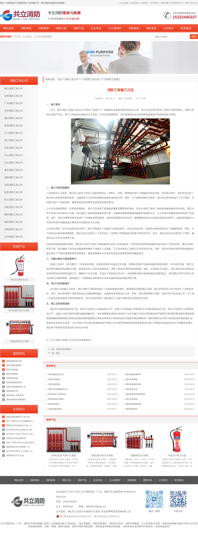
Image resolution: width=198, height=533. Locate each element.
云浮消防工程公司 (13, 236)
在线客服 (134, 3)
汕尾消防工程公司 (13, 207)
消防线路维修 (54, 384)
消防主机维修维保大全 (58, 389)
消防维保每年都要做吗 (135, 394)
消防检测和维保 (55, 409)
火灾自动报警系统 (42, 36)
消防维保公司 (177, 3)
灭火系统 (27, 36)
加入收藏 (124, 3)
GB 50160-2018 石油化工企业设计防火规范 (21, 430)
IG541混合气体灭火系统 (63, 455)
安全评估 (96, 28)
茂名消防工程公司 (13, 147)
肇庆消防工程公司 (13, 170)
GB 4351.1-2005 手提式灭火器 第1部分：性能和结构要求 (21, 434)
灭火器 (17, 36)
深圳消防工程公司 (13, 96)
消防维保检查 (131, 409)
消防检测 (43, 28)
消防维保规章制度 (133, 404)
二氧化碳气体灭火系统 (101, 455)
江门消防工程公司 (13, 133)
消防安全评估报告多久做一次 (19, 425)
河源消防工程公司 (13, 229)
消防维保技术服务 (56, 399)
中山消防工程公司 (13, 155)
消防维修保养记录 (56, 374)
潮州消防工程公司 (13, 222)
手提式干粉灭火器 (177, 455)
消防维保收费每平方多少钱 (18, 417)
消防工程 (61, 28)
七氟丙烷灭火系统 (139, 455)
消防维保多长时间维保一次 (18, 447)
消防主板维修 (131, 399)
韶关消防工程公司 (13, 192)
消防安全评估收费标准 (16, 438)
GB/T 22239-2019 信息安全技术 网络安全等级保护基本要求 (21, 442)
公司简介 (168, 28)
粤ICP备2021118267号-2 (107, 516)
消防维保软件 (54, 404)
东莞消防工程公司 (13, 110)
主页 (59, 79)
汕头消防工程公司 (13, 162)
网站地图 (165, 3)
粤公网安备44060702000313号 (75, 516)
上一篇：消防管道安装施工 (60, 349)
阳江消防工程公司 (13, 199)
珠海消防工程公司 (13, 125)
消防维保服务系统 (133, 384)
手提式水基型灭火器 (19, 280)
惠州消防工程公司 (13, 118)
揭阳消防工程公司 (13, 177)
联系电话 (155, 3)
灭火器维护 (114, 28)
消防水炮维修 (131, 379)
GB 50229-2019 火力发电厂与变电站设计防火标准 (21, 451)
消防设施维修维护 (133, 374)
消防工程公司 (191, 3)
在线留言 (144, 3)
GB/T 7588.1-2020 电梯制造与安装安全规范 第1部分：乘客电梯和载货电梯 (21, 421)
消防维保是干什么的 (15, 455)
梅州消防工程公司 (13, 214)
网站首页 (8, 28)
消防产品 (78, 28)
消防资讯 (151, 28)
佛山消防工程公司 (13, 88)
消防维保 (26, 28)
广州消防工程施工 (111, 79)
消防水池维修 (54, 379)
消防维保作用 (131, 389)
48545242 (68, 506)
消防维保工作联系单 (57, 394)
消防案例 (133, 28)
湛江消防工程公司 (13, 140)
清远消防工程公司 (13, 184)
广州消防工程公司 (90, 79)
